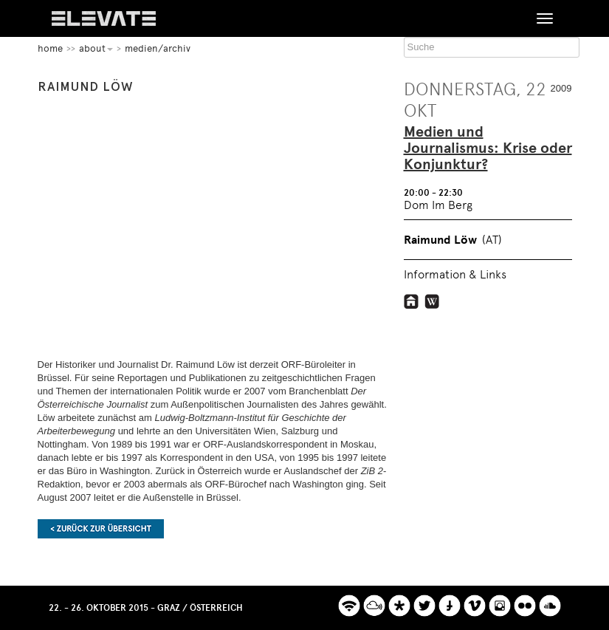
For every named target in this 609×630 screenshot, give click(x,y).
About (96, 48)
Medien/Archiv (157, 48)
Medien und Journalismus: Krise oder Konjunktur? (488, 148)
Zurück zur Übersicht (101, 528)
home (50, 48)
